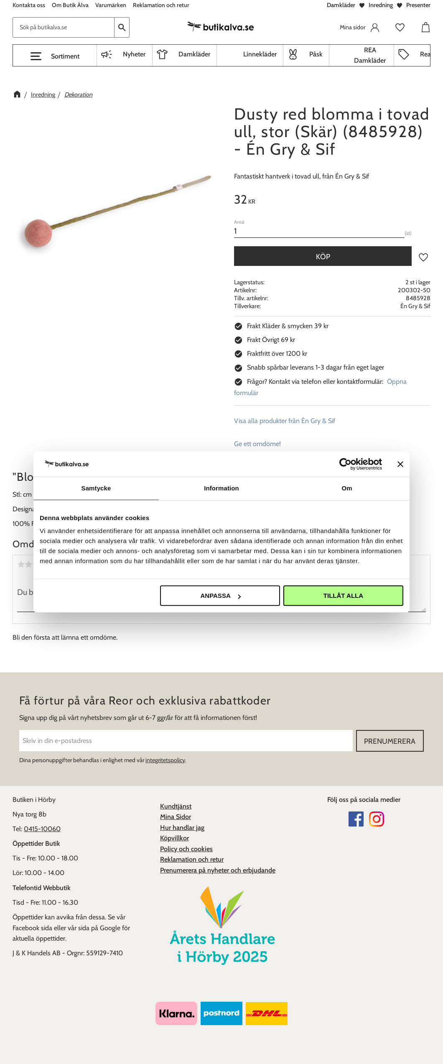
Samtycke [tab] (96, 488)
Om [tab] (346, 488)
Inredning (381, 5)
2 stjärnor (28, 564)
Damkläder (341, 5)
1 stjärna (21, 564)
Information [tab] (221, 488)
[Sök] (122, 27)
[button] (55, 56)
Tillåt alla (343, 595)
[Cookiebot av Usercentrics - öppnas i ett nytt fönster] (345, 464)
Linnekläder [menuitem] (260, 54)
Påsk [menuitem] (316, 54)
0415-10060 (42, 829)
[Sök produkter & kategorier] (64, 27)
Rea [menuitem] (425, 54)
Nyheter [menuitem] (134, 54)
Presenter (418, 5)
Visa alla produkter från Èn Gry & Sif (284, 421)
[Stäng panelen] (400, 464)
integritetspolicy (165, 760)
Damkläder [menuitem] (194, 54)
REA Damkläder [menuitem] (370, 55)
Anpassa (220, 595)
